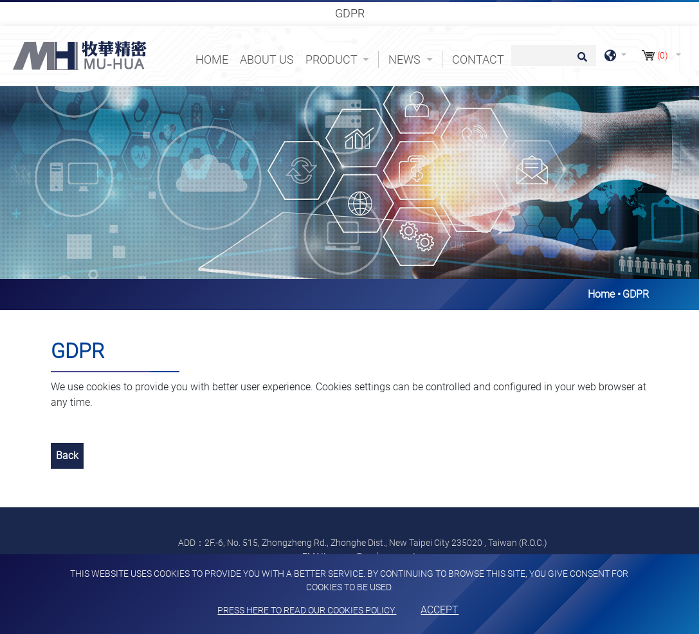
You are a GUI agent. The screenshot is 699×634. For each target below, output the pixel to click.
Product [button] (332, 59)
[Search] (554, 55)
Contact (478, 59)
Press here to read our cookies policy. (306, 610)
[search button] (580, 61)
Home (214, 58)
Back (67, 455)
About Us (267, 59)
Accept (439, 610)
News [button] (405, 59)
